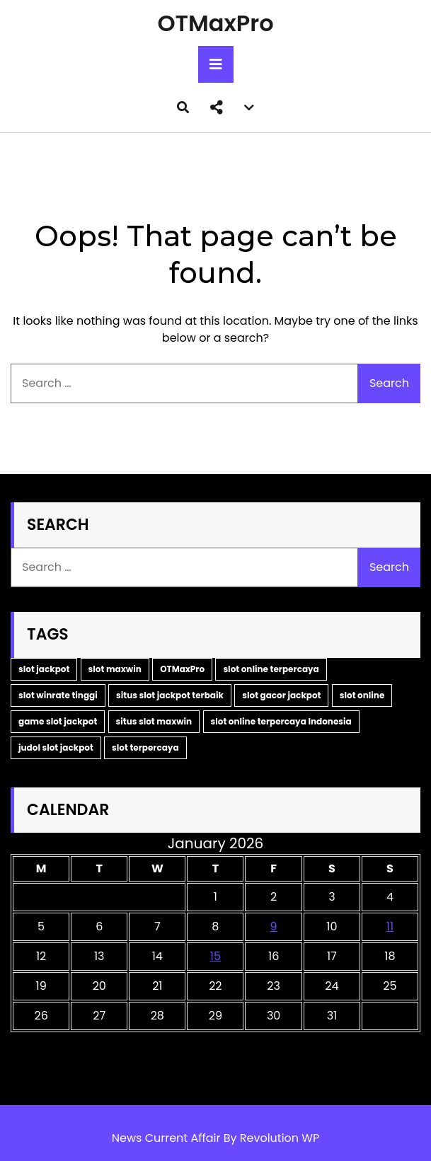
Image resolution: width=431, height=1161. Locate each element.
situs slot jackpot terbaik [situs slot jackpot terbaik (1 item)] (170, 695)
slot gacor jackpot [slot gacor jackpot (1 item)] (281, 695)
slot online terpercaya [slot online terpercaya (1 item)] (270, 669)
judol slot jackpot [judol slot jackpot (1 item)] (55, 747)
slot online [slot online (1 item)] (362, 695)
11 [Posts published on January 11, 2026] (389, 926)
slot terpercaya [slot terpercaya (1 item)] (145, 747)
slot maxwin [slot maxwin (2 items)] (115, 669)
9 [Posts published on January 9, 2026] (273, 926)
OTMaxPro (215, 23)
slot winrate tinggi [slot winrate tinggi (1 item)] (58, 695)
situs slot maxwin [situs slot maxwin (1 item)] (154, 721)
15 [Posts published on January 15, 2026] (215, 956)
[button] (216, 107)
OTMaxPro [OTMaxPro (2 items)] (182, 669)
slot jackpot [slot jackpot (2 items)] (43, 669)
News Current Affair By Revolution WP (216, 1138)
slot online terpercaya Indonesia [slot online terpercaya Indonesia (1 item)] (281, 721)
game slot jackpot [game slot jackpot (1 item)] (57, 721)
